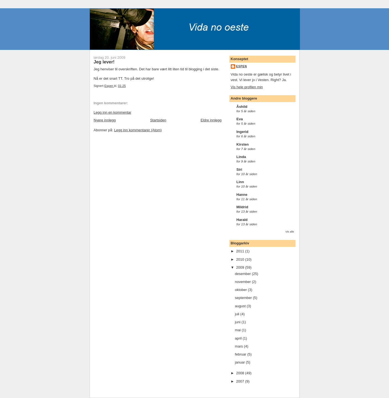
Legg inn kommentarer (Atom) (138, 130)
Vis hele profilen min (247, 87)
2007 (240, 381)
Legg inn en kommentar (113, 112)
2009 (240, 267)
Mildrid (242, 207)
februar (241, 354)
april (239, 338)
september (244, 298)
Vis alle (289, 231)
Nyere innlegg (105, 120)
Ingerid (242, 132)
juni (238, 322)
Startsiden (158, 120)
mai (238, 330)
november (243, 282)
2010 (240, 259)
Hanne (242, 195)
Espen (241, 66)
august (241, 306)
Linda (241, 157)
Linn (240, 182)
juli (237, 314)
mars (239, 346)
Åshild (242, 107)
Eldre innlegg (211, 120)
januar (240, 362)
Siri (239, 169)
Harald (242, 220)
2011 (240, 251)
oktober (241, 290)
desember (243, 274)
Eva (240, 119)
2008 (240, 373)
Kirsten (243, 144)
